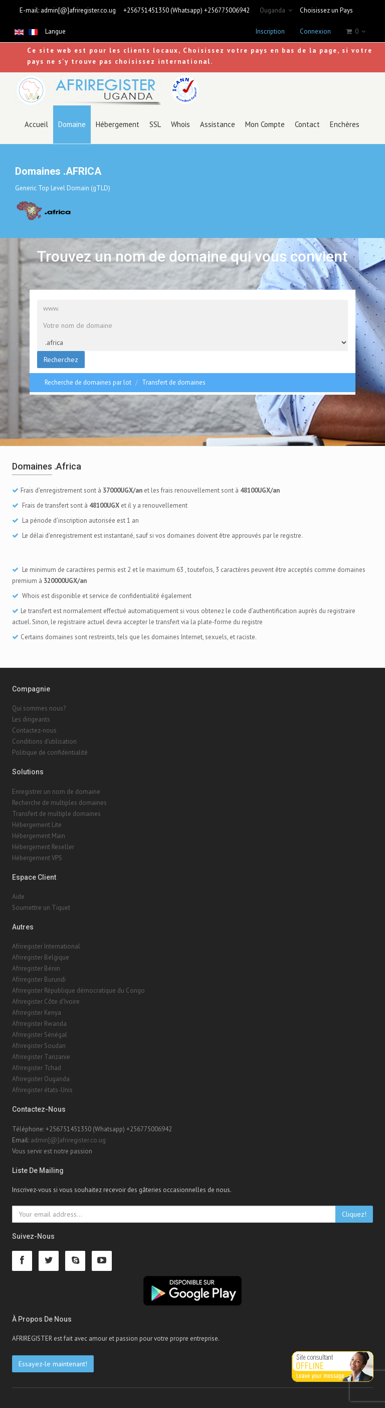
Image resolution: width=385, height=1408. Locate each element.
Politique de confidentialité (50, 752)
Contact (307, 124)
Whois (180, 124)
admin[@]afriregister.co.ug (78, 10)
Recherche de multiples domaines (59, 802)
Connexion (315, 31)
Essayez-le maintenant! (53, 1363)
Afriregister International (46, 946)
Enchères (344, 124)
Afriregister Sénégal (39, 1034)
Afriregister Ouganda (41, 1079)
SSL (155, 124)
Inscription (270, 31)
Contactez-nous (34, 730)
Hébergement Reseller (43, 847)
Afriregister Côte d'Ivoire (46, 1001)
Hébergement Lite (37, 824)
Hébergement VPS (37, 858)
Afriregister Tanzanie (41, 1056)
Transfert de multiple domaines (56, 813)
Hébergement (117, 124)
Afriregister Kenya (36, 1012)
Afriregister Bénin (36, 968)
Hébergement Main (38, 836)
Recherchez (61, 359)
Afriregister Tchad (36, 1068)
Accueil (36, 124)
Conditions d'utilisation (44, 741)
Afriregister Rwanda (39, 1023)
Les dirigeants (31, 719)
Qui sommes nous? (39, 708)
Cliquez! (354, 1214)
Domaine (72, 124)
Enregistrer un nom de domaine (56, 791)
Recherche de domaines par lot (88, 382)
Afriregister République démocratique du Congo (78, 990)
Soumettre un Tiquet (41, 907)
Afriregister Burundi (39, 979)
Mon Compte (265, 124)
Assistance (217, 124)
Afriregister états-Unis (42, 1090)
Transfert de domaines (174, 382)
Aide (18, 896)
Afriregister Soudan (39, 1045)
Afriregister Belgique (40, 957)
